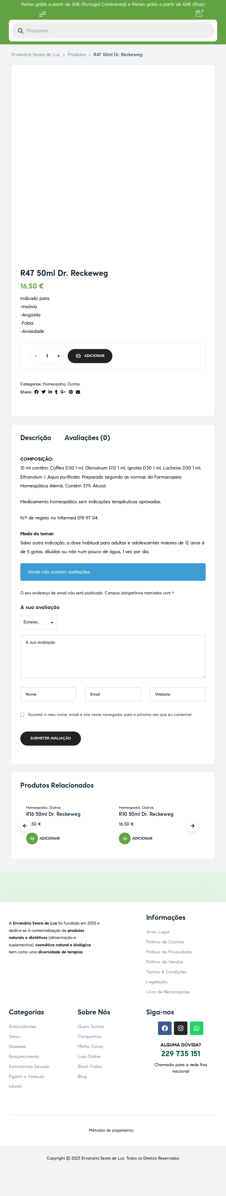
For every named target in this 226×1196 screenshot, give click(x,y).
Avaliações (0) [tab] (87, 438)
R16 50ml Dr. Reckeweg (53, 816)
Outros (73, 384)
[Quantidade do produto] (47, 356)
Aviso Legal (158, 933)
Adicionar (94, 355)
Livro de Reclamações (168, 993)
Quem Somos (91, 1028)
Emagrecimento (24, 1058)
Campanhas (89, 1038)
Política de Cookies (165, 943)
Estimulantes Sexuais (29, 1068)
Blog (82, 1078)
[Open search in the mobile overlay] (113, 30)
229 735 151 (180, 1055)
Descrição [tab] (35, 438)
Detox (15, 1038)
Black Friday (90, 1068)
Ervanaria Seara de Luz (103, 1160)
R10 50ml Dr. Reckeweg (146, 816)
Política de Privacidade (169, 953)
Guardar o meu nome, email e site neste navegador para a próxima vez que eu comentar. (110, 716)
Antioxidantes (22, 1028)
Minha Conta (90, 1048)
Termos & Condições (166, 973)
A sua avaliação (39, 609)
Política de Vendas (164, 963)
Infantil (15, 1088)
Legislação (157, 983)
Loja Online (89, 1058)
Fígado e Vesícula (26, 1078)
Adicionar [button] (49, 840)
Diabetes (17, 1048)
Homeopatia (54, 384)
